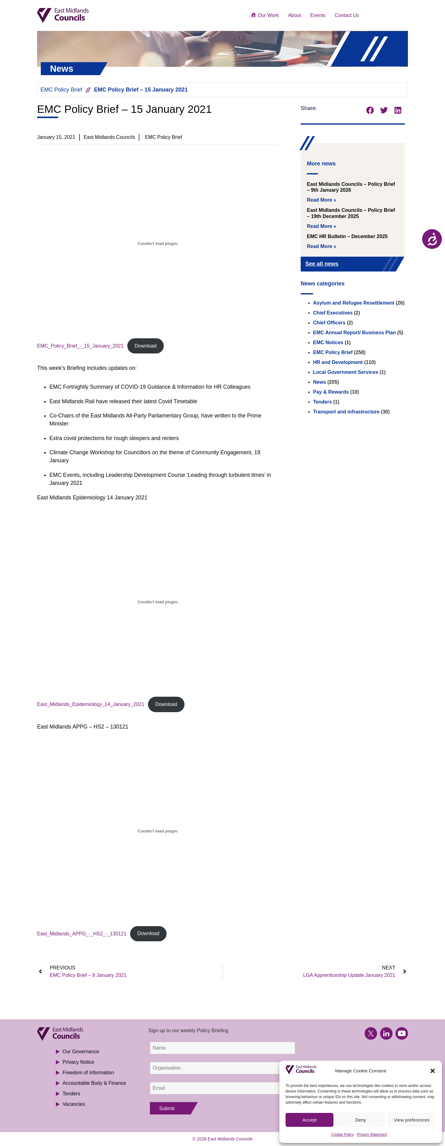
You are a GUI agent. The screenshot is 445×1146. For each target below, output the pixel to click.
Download (145, 346)
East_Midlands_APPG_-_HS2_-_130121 (81, 933)
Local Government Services (345, 372)
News (319, 382)
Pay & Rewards (331, 392)
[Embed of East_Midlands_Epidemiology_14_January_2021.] (158, 602)
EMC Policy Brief (61, 90)
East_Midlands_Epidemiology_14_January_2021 (90, 704)
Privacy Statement (372, 1134)
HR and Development (338, 362)
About (294, 15)
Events (317, 15)
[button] (433, 1071)
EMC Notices (328, 342)
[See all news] (390, 264)
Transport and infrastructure (346, 411)
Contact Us (347, 15)
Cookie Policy (342, 1134)
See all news (321, 264)
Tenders (322, 401)
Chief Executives (333, 312)
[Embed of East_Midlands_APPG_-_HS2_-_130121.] (158, 831)
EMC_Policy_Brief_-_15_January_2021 (80, 346)
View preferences (412, 1119)
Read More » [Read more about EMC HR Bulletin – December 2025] (321, 246)
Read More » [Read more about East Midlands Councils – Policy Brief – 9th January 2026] (321, 200)
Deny (360, 1119)
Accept (310, 1119)
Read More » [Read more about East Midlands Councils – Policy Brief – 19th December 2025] (321, 226)
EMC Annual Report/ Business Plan (354, 332)
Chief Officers (329, 322)
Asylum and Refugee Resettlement (353, 303)
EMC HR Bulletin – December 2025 (347, 236)
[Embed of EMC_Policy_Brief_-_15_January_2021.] (158, 243)
